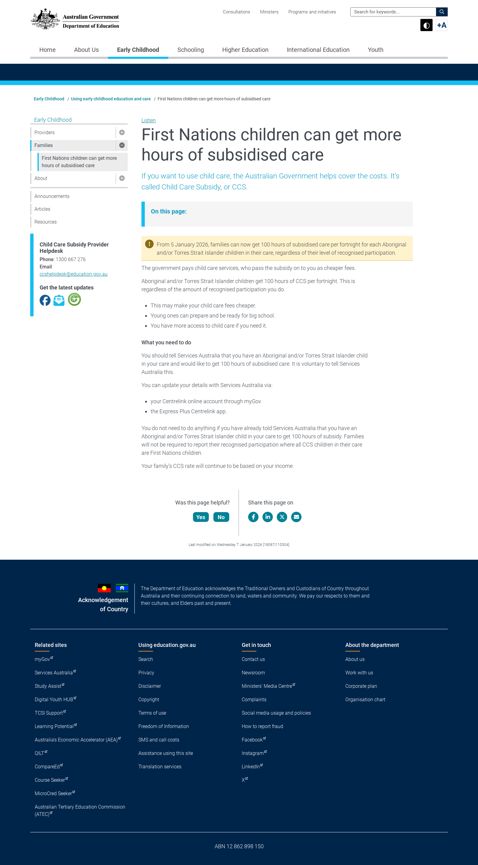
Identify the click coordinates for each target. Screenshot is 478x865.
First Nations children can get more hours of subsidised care (79, 161)
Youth (375, 49)
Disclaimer (149, 686)
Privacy (146, 673)
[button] (122, 132)
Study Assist (48, 686)
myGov (42, 659)
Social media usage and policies (276, 713)
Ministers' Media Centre (267, 686)
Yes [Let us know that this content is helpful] (201, 517)
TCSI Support (49, 713)
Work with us (359, 673)
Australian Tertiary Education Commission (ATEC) (80, 810)
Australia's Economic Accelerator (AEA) (76, 740)
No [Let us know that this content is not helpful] (221, 517)
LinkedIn (251, 767)
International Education (318, 49)
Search (145, 659)
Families (43, 145)
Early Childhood (138, 49)
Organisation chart (365, 699)
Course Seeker (50, 780)
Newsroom (253, 673)
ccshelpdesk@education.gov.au (74, 274)
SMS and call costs (158, 740)
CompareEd (47, 767)
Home (47, 49)
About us (355, 659)
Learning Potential (54, 726)
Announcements (52, 196)
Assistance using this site (165, 753)
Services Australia (54, 673)
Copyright (148, 699)
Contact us (253, 659)
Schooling (190, 49)
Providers (44, 132)
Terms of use (152, 713)
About (40, 178)
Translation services (159, 767)
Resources (45, 222)
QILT (39, 753)
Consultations (236, 12)
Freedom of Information (163, 726)
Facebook (252, 740)
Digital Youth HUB (54, 699)
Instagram (253, 753)
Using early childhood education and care (111, 98)
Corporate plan (361, 686)
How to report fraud (262, 726)
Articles (42, 209)
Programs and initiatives (312, 12)
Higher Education (245, 49)
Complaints (254, 699)
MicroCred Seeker (53, 793)
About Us (86, 49)
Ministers (269, 12)
